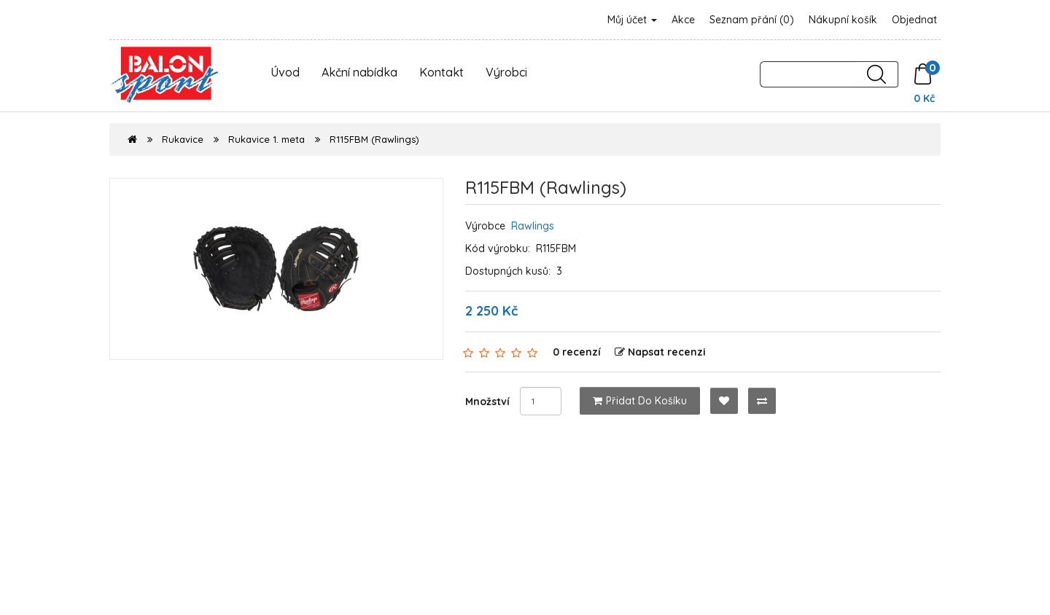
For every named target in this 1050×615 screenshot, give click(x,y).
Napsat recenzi (660, 352)
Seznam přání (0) (751, 19)
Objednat (914, 19)
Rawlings (532, 225)
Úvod (285, 72)
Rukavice (182, 139)
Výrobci (506, 72)
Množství (487, 401)
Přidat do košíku (640, 400)
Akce (683, 19)
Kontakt (441, 72)
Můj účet (632, 19)
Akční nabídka (359, 72)
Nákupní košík (843, 19)
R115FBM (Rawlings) (374, 139)
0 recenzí (577, 352)
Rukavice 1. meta (266, 139)
